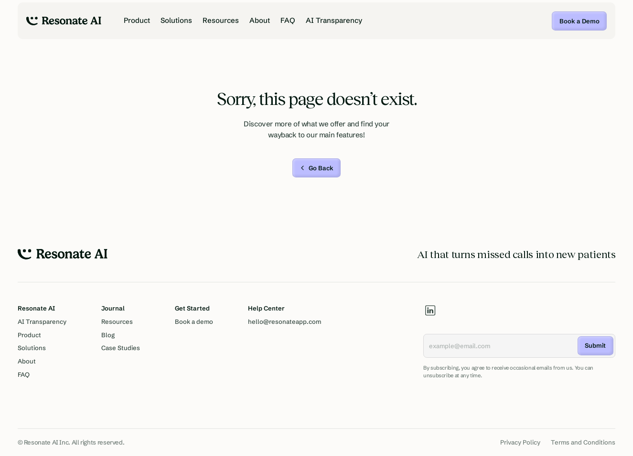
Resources (221, 20)
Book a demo (194, 321)
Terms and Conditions (583, 442)
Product (137, 20)
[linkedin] (430, 310)
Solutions (176, 20)
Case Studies (120, 348)
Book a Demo (579, 21)
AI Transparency (334, 20)
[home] (63, 21)
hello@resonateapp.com (284, 321)
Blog (108, 335)
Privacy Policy (520, 442)
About (259, 20)
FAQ (287, 20)
